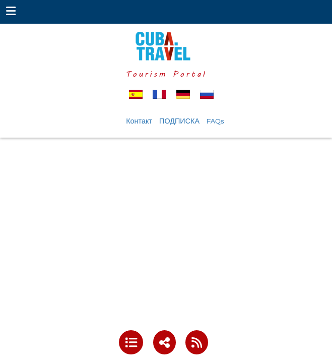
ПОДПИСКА (179, 121)
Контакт (139, 121)
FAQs (215, 121)
